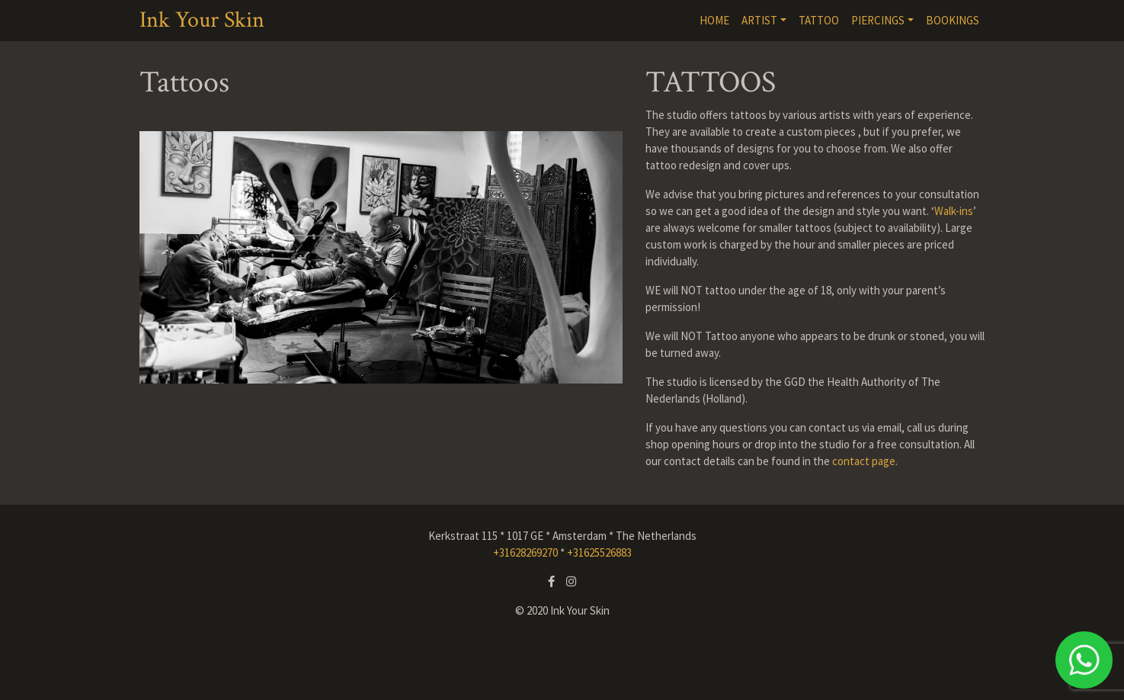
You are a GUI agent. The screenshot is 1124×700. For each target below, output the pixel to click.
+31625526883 (599, 552)
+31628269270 (525, 552)
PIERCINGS (878, 20)
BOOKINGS (952, 20)
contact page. (865, 461)
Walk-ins (953, 211)
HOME (714, 20)
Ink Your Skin (201, 20)
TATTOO (819, 20)
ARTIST (759, 20)
